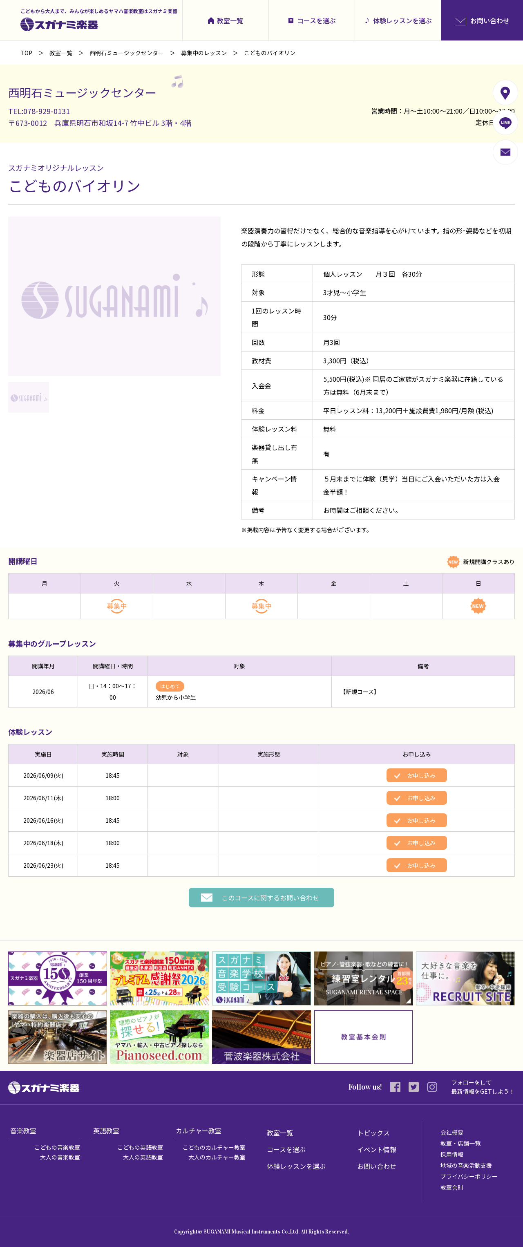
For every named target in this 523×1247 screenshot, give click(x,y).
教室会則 (451, 1187)
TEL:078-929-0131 (39, 110)
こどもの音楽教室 (57, 1147)
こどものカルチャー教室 (214, 1147)
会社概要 (451, 1132)
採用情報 (451, 1154)
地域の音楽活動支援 (466, 1165)
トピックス (373, 1132)
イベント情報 (376, 1149)
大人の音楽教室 (60, 1157)
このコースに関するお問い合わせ (270, 897)
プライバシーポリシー (469, 1176)
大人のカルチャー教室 (217, 1157)
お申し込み (421, 775)
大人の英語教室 (143, 1157)
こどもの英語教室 (140, 1147)
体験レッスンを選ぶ (402, 20)
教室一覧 (230, 20)
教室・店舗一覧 (460, 1143)
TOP (26, 53)
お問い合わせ (376, 1166)
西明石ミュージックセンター (126, 53)
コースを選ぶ (316, 20)
